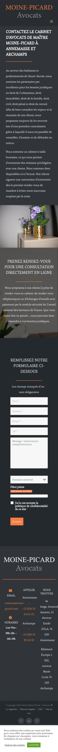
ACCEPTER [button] (34, 745)
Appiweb (13, 709)
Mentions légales (27, 709)
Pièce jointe (17, 487)
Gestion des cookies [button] (15, 745)
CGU (40, 709)
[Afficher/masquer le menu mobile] (51, 21)
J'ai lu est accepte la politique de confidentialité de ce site (31, 506)
